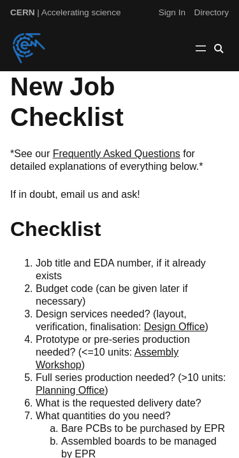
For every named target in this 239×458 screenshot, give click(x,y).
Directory (211, 12)
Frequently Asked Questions (116, 153)
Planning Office (70, 390)
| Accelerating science (65, 12)
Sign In (172, 12)
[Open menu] (200, 48)
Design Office (174, 326)
